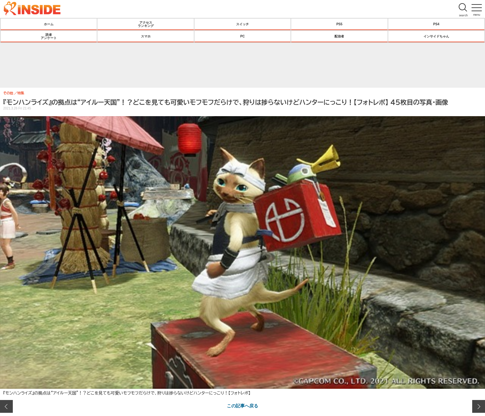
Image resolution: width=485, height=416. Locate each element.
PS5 (339, 24)
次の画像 (478, 406)
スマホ (146, 36)
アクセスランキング (146, 24)
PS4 (436, 24)
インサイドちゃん (436, 36)
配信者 (339, 36)
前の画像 (6, 406)
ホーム (48, 24)
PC (242, 36)
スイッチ (242, 24)
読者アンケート (49, 36)
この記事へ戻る (242, 405)
